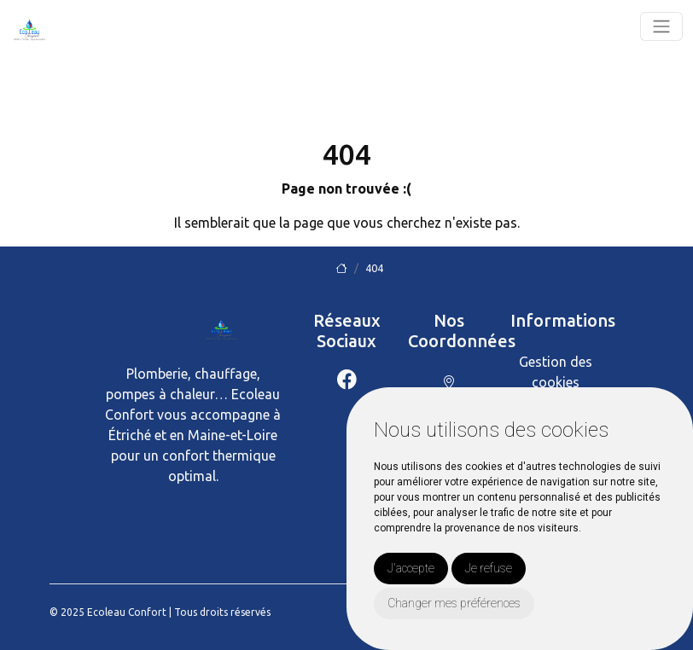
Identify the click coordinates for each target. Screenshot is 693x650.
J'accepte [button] (410, 568)
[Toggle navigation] (661, 26)
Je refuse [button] (488, 568)
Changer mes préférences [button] (454, 603)
